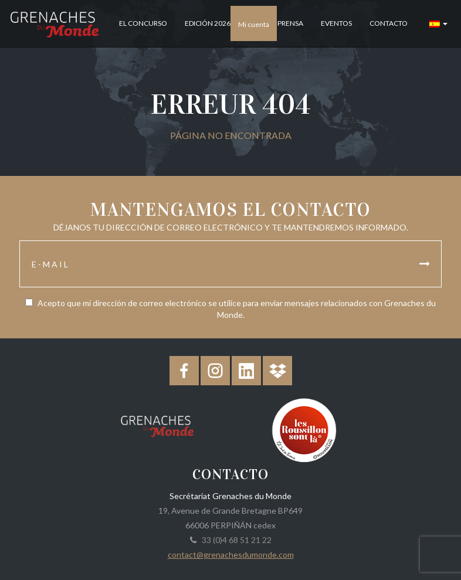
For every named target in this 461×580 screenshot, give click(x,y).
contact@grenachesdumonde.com (231, 554)
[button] (438, 23)
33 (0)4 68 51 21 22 (235, 540)
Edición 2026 (207, 23)
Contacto (389, 23)
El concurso (143, 23)
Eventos (336, 23)
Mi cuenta (253, 24)
